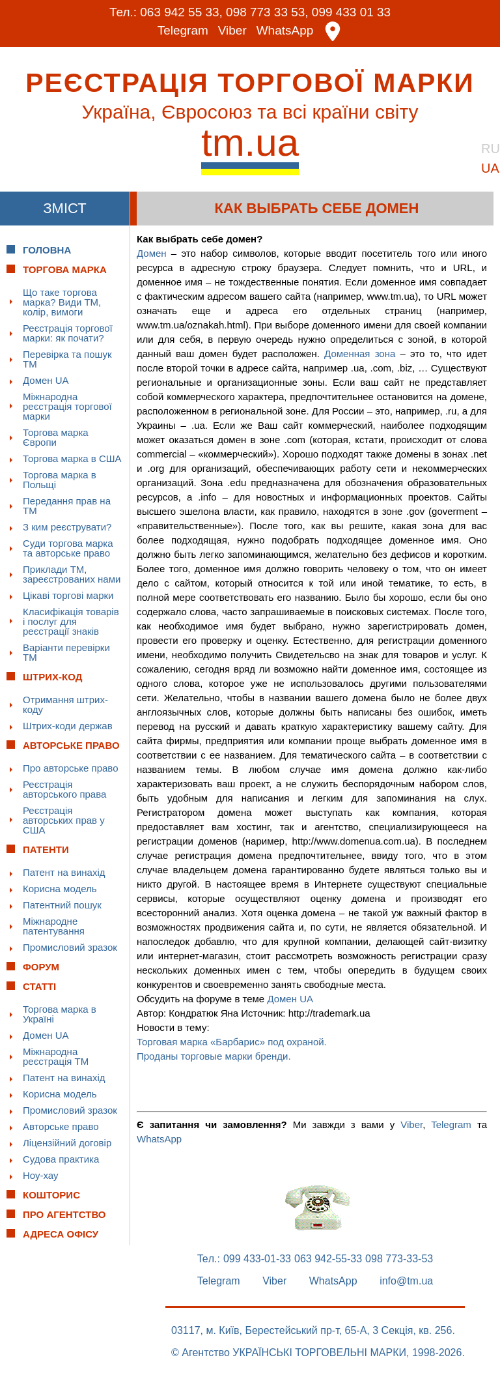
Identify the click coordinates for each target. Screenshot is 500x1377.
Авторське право (61, 1126)
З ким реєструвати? (67, 526)
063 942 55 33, (181, 12)
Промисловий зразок (70, 946)
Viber (232, 31)
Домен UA (46, 379)
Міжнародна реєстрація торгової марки (67, 405)
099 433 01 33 (351, 12)
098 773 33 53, (267, 12)
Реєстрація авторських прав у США (64, 819)
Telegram (183, 31)
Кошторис (51, 1194)
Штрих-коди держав (68, 725)
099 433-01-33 (257, 1258)
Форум (41, 966)
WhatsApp (285, 31)
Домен (152, 252)
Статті (39, 985)
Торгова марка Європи (56, 436)
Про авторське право (70, 767)
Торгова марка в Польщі (59, 479)
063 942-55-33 (328, 1258)
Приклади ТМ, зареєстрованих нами (71, 573)
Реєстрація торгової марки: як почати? (68, 332)
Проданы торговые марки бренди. (214, 1055)
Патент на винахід (64, 872)
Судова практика (61, 1158)
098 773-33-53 (399, 1258)
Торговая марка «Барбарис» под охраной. (232, 1041)
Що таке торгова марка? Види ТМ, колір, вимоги (62, 301)
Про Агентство (64, 1213)
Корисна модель (60, 888)
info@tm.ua (406, 1280)
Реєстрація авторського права (64, 788)
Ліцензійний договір (67, 1142)
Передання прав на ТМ (67, 505)
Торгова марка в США (72, 458)
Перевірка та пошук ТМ (67, 358)
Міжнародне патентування (54, 925)
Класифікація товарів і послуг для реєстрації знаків (71, 620)
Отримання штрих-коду (65, 704)
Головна (47, 249)
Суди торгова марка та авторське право (68, 547)
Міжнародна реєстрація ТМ (56, 1055)
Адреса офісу (60, 1233)
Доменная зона (359, 352)
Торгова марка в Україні (59, 1013)
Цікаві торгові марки (68, 595)
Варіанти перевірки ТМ (66, 651)
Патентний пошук (62, 904)
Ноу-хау (41, 1175)
